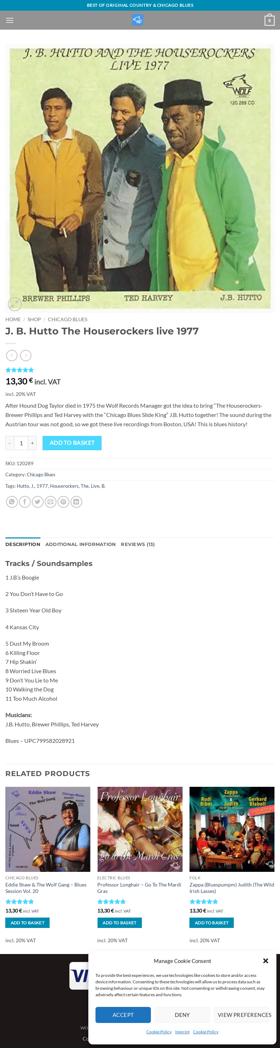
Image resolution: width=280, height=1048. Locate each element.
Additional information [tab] (80, 544)
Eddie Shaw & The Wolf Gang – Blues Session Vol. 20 (46, 887)
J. (32, 486)
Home (13, 319)
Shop (34, 319)
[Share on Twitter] (38, 502)
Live (95, 486)
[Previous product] (25, 355)
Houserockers (64, 486)
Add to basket (72, 442)
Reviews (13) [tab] (138, 544)
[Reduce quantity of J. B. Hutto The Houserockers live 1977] (9, 443)
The (85, 486)
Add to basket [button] (28, 922)
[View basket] (270, 21)
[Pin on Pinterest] (63, 502)
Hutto (23, 486)
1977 (42, 486)
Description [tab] (22, 544)
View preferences (243, 1015)
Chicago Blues (67, 319)
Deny (182, 1015)
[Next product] (11, 355)
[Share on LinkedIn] (76, 502)
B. (103, 486)
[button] (265, 960)
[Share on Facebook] (25, 502)
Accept (123, 1015)
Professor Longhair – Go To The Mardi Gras (139, 887)
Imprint (182, 1031)
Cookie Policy (159, 1031)
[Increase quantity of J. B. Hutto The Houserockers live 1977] (32, 443)
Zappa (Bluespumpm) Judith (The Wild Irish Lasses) (232, 887)
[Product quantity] (21, 443)
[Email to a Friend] (51, 502)
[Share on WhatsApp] (12, 502)
